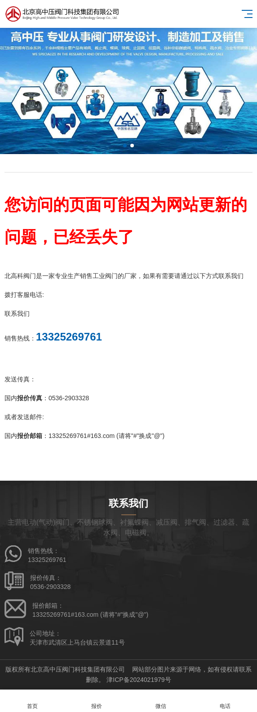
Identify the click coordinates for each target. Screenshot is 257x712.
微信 (160, 701)
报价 (96, 701)
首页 (32, 701)
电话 (225, 701)
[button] (125, 145)
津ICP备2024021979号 (138, 679)
